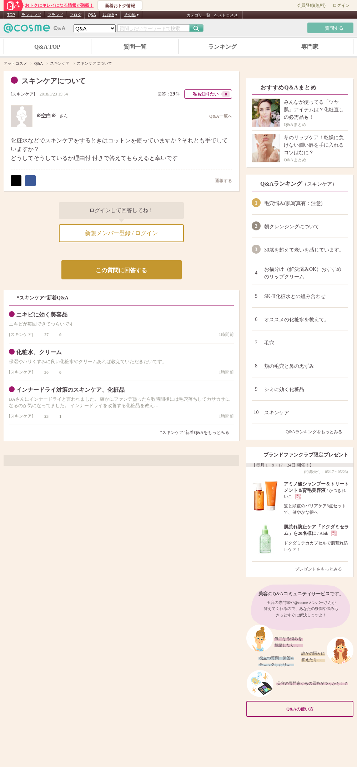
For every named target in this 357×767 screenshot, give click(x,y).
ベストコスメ (226, 15)
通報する (220, 180)
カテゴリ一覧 (198, 15)
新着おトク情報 (120, 5)
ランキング (31, 15)
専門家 (309, 47)
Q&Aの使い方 (317, 709)
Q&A (92, 15)
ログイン (341, 5)
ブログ (75, 15)
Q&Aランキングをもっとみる (317, 431)
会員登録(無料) (311, 5)
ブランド (55, 15)
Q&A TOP (47, 47)
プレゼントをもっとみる (321, 569)
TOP (11, 15)
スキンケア (23, 94)
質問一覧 (135, 47)
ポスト (16, 180)
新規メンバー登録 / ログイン (121, 233)
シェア (30, 180)
